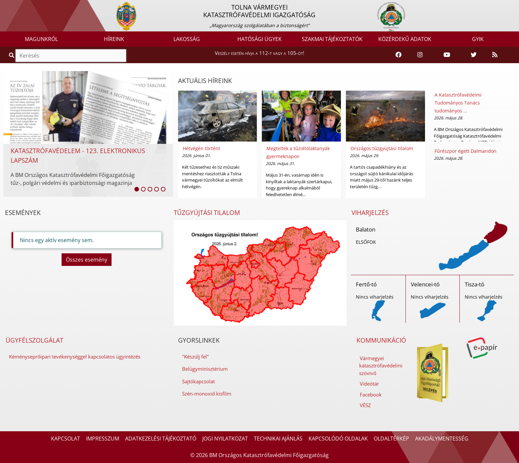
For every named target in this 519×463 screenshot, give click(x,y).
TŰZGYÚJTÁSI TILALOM (207, 212)
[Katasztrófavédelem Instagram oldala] (420, 55)
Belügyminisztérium (205, 368)
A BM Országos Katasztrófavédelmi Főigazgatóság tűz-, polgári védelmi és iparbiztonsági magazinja (73, 179)
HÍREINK (114, 39)
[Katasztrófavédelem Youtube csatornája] (447, 55)
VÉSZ (365, 405)
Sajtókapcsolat (198, 381)
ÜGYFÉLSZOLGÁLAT (34, 340)
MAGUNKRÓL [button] (41, 39)
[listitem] (136, 189)
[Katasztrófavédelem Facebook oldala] (398, 55)
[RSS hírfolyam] (495, 55)
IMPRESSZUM (102, 438)
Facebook (371, 394)
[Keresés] (71, 55)
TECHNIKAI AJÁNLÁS (278, 438)
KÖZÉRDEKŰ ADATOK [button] (404, 39)
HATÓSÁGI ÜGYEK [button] (259, 39)
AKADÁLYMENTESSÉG (441, 438)
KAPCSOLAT (65, 438)
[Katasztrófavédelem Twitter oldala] (473, 55)
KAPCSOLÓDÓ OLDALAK (338, 438)
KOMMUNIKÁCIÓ (381, 340)
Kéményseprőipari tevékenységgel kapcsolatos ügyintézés (74, 356)
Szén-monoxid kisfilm (206, 393)
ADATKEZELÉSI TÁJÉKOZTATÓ (160, 438)
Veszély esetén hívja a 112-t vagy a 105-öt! (259, 53)
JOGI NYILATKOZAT (225, 438)
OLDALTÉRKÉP (391, 438)
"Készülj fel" (195, 356)
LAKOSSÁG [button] (186, 39)
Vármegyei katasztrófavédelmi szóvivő (380, 365)
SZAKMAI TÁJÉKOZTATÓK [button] (332, 39)
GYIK (478, 39)
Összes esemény (86, 259)
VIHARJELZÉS (370, 212)
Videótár (369, 383)
